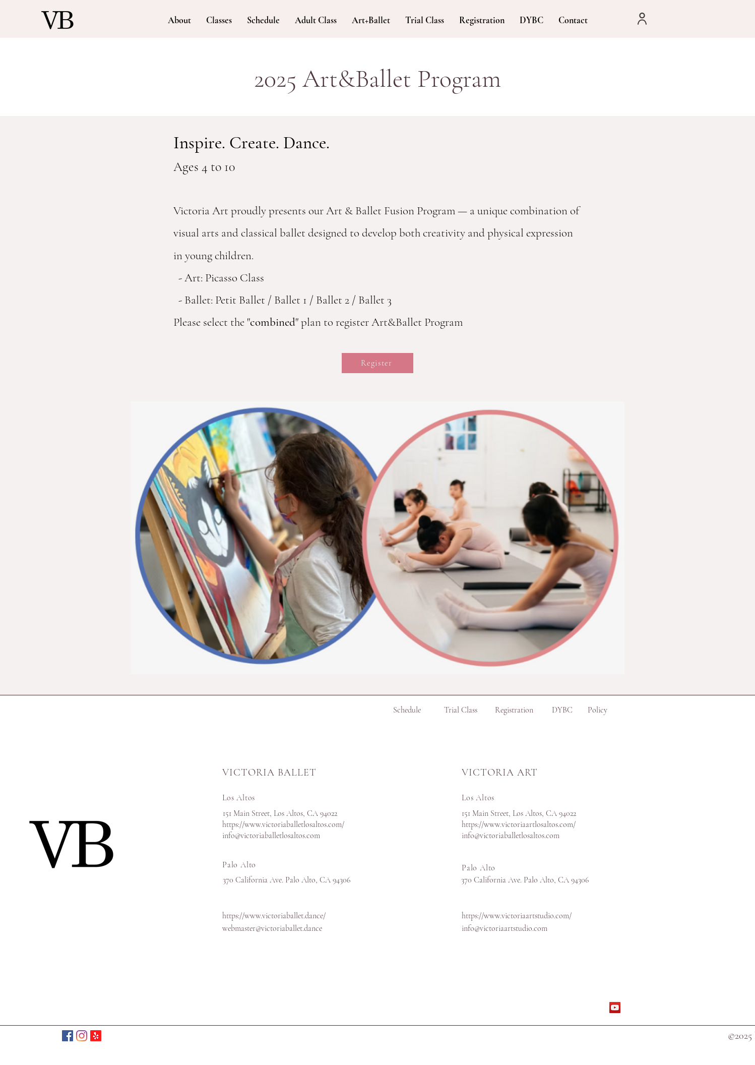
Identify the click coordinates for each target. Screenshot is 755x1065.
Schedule (407, 710)
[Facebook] (67, 1035)
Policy (597, 710)
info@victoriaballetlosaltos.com (271, 836)
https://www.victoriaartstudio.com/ (517, 916)
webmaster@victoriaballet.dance (272, 928)
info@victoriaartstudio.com (504, 928)
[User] (642, 19)
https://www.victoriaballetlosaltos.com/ (283, 824)
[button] (179, 19)
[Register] (377, 363)
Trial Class (460, 710)
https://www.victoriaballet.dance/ (274, 916)
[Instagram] (81, 1035)
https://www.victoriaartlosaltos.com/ (519, 824)
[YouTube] (614, 1007)
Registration (514, 710)
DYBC (562, 710)
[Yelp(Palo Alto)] (95, 1035)
